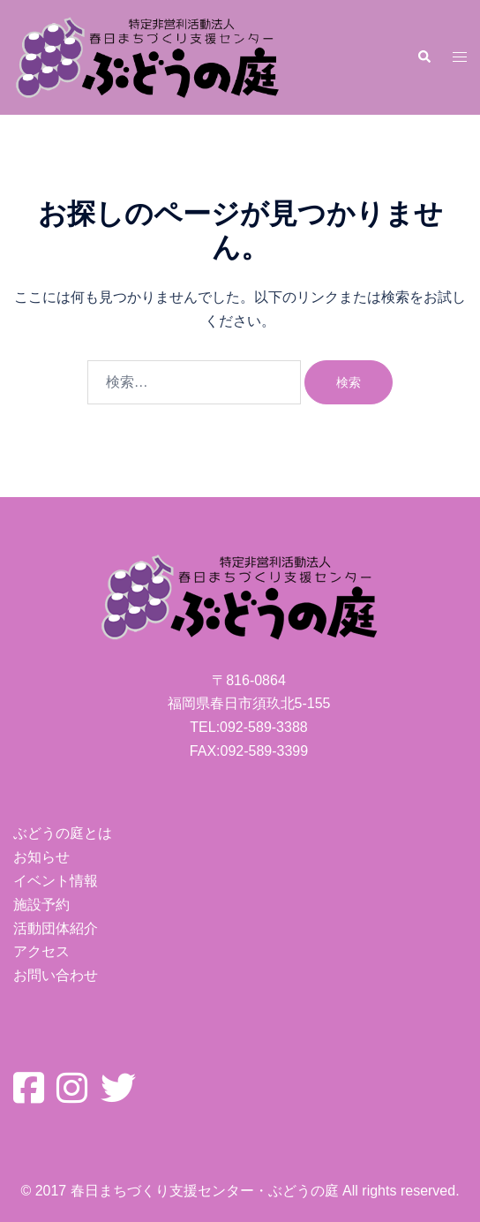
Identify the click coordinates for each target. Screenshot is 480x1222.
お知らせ (41, 856)
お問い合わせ (55, 975)
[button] (423, 57)
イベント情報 (55, 880)
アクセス (41, 951)
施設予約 (41, 904)
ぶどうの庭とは (62, 833)
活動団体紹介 (55, 928)
